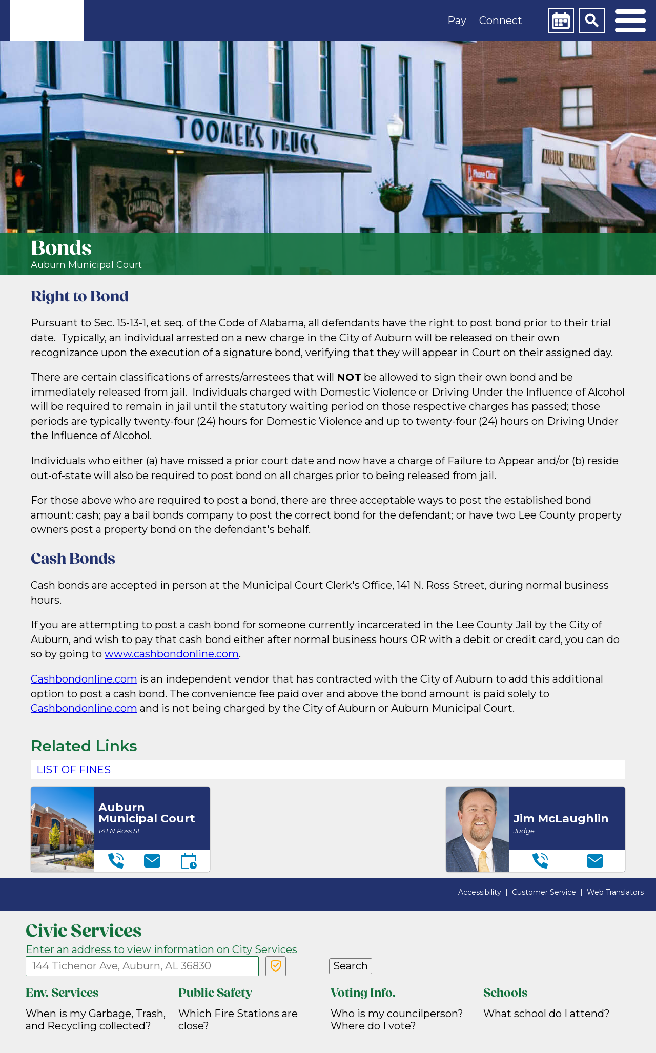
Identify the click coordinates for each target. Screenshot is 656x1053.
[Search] (592, 20)
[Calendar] (560, 20)
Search (350, 966)
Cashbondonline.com (84, 679)
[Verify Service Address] (275, 966)
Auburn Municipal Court (86, 265)
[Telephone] (116, 861)
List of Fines (73, 769)
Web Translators (615, 892)
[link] (47, 20)
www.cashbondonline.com (172, 654)
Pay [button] (456, 20)
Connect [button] (500, 20)
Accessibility (479, 892)
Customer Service (544, 892)
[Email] (152, 861)
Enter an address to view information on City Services (161, 949)
